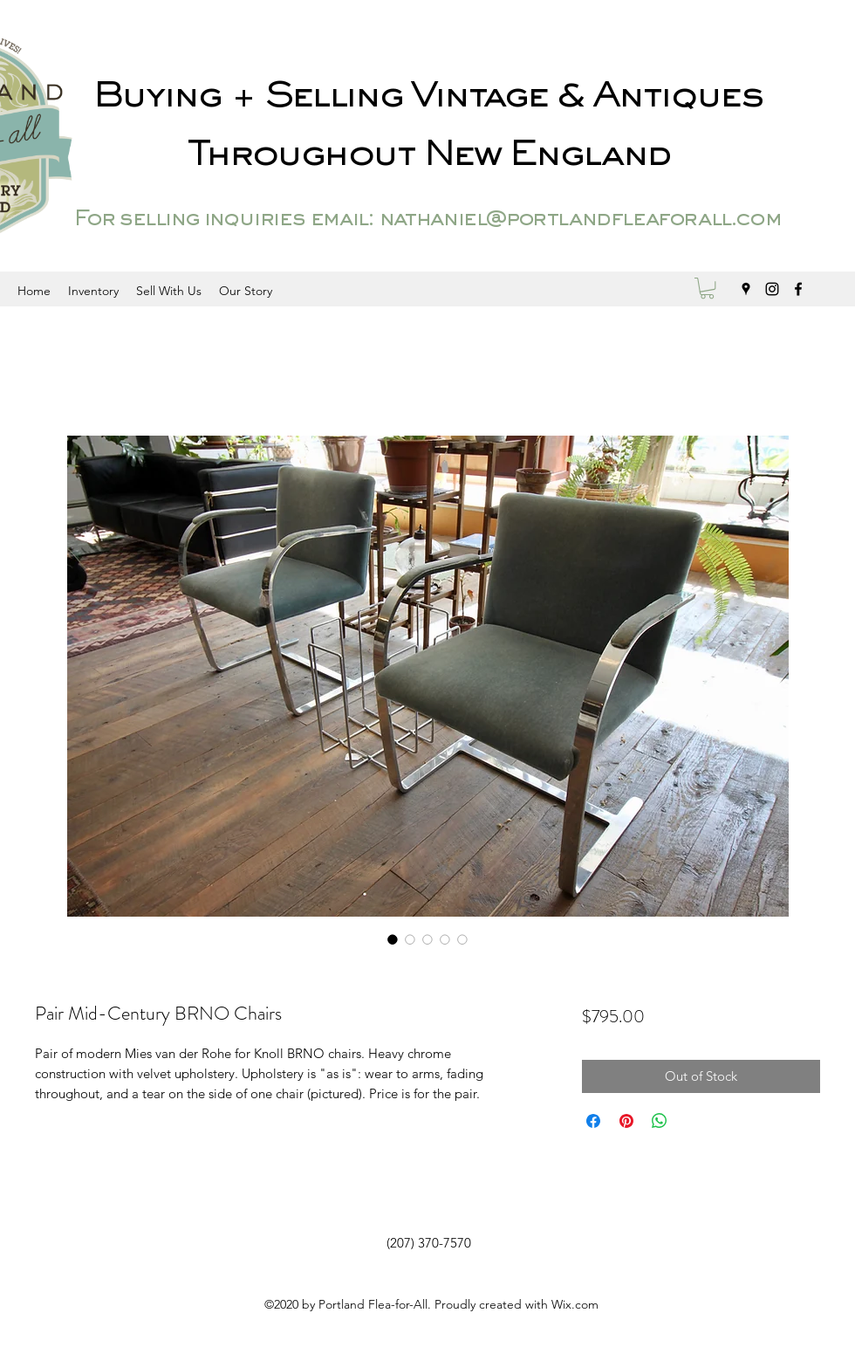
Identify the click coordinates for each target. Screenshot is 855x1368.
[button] (707, 288)
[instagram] (772, 289)
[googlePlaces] (746, 289)
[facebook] (798, 289)
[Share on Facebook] (593, 1120)
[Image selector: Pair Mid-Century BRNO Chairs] (392, 939)
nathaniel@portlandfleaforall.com (580, 220)
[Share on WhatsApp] (659, 1120)
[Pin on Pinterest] (626, 1120)
